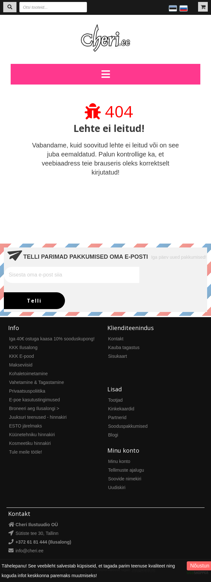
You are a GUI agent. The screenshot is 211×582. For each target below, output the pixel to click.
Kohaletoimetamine (28, 373)
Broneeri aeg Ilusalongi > (34, 408)
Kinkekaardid (121, 408)
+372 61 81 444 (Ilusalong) (43, 542)
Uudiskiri (117, 487)
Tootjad (115, 400)
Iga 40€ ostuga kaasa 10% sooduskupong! (52, 338)
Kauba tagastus (124, 347)
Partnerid (117, 417)
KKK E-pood (21, 356)
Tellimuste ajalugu (126, 470)
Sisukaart (117, 356)
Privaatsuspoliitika (27, 391)
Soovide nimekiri (125, 478)
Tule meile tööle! (25, 452)
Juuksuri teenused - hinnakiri (38, 417)
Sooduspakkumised (128, 426)
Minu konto (119, 461)
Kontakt (115, 338)
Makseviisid (20, 364)
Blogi (113, 434)
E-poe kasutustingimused (34, 399)
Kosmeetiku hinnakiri (30, 443)
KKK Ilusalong (23, 347)
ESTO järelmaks (25, 425)
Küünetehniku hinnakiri (32, 434)
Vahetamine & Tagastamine (36, 382)
